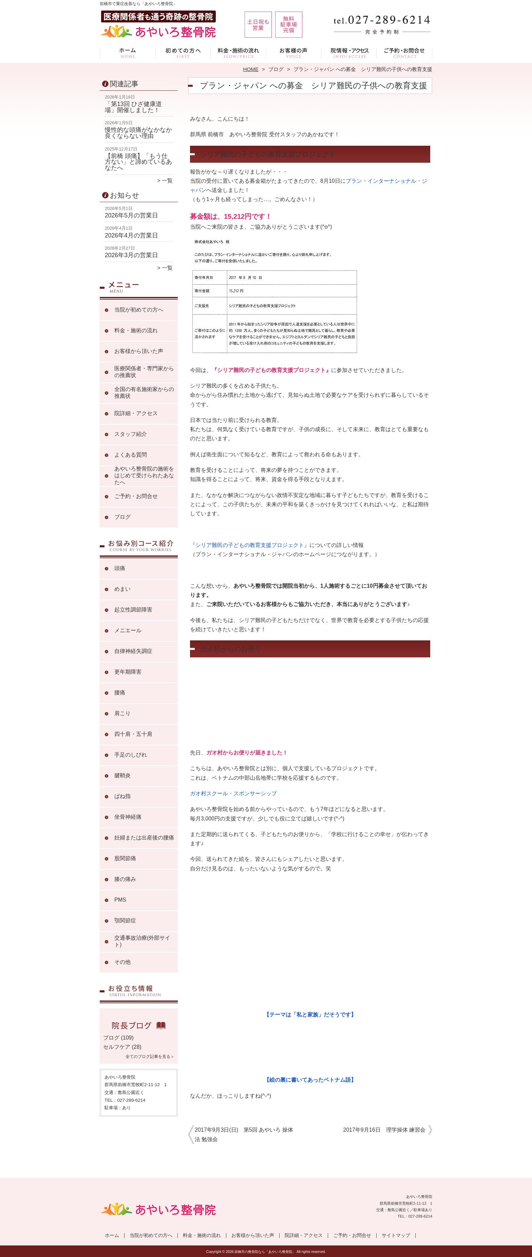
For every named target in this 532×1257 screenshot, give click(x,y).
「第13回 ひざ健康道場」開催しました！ (133, 107)
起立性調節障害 (133, 610)
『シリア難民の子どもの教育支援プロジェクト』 (249, 545)
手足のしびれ (130, 755)
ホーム (127, 53)
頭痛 (119, 568)
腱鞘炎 (122, 775)
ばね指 (122, 796)
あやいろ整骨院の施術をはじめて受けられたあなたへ (144, 475)
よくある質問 (130, 455)
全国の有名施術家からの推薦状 (144, 392)
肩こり (122, 713)
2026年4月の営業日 (131, 235)
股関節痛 (125, 858)
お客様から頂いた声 (293, 53)
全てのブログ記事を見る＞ (150, 1056)
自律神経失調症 (133, 651)
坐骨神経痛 (127, 817)
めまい (122, 589)
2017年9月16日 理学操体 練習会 (384, 1130)
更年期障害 (127, 672)
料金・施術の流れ (238, 53)
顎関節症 (125, 920)
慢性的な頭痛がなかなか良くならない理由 (138, 132)
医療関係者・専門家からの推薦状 (144, 372)
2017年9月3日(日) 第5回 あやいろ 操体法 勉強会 (244, 1134)
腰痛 (119, 692)
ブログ (276, 69)
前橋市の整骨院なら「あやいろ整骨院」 (265, 1252)
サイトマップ (396, 1235)
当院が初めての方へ (183, 53)
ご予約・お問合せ (404, 53)
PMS (120, 900)
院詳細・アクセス (349, 53)
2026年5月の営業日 (131, 215)
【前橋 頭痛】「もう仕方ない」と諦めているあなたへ (138, 162)
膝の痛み (125, 879)
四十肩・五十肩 (133, 734)
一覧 (167, 180)
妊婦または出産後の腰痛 (144, 837)
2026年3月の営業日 (131, 255)
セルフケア (116, 1047)
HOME (251, 69)
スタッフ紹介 (130, 434)
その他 (122, 962)
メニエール (127, 630)
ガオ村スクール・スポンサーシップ (233, 793)
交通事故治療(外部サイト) (142, 941)
